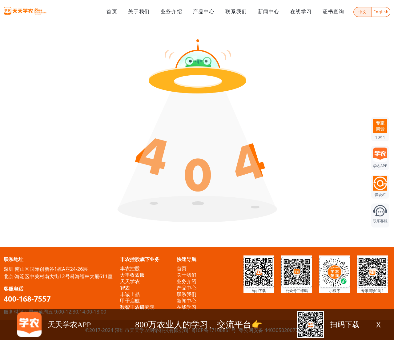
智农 (125, 287)
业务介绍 (171, 11)
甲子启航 (130, 300)
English (380, 11)
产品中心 (204, 11)
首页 (112, 11)
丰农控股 (130, 268)
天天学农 (130, 281)
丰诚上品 (130, 294)
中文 (363, 11)
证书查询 (333, 11)
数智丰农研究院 (137, 307)
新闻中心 (268, 11)
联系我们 (236, 11)
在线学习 (301, 11)
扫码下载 (345, 325)
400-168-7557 (27, 299)
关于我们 (139, 11)
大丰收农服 (132, 274)
